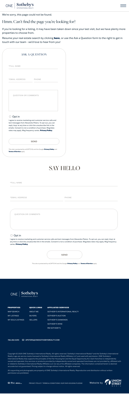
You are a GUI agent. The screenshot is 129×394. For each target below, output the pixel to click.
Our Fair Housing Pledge (72, 384)
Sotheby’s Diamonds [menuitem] (57, 320)
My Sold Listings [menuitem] (16, 320)
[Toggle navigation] (123, 6)
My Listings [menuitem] (13, 316)
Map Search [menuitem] (13, 312)
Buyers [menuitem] (33, 316)
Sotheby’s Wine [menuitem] (54, 324)
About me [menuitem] (34, 312)
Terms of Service (15, 151)
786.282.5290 (13, 341)
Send (34, 141)
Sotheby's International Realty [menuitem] (63, 312)
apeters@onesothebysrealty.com (41, 341)
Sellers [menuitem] (33, 320)
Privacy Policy (46, 130)
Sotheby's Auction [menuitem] (56, 316)
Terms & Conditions (51, 384)
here (57, 38)
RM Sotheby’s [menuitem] (54, 329)
